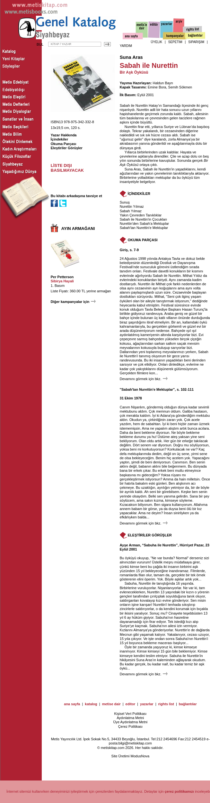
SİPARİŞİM (196, 42)
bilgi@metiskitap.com (135, 743)
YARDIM (126, 46)
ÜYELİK (156, 42)
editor (131, 704)
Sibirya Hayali (62, 281)
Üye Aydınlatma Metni (130, 722)
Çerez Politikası (130, 726)
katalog (91, 704)
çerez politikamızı (179, 791)
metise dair (111, 704)
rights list (166, 704)
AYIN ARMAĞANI (78, 228)
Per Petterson (62, 277)
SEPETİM (175, 42)
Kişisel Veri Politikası (130, 714)
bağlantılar (188, 704)
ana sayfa (72, 704)
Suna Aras (131, 57)
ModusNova (139, 756)
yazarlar (146, 704)
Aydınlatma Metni (130, 718)
